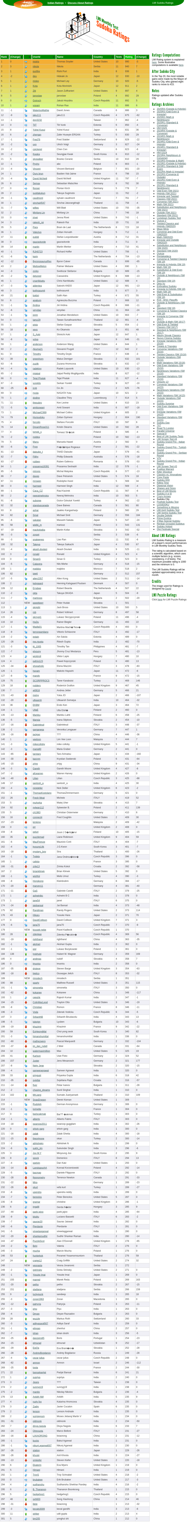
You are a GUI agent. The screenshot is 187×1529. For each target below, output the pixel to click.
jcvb (35, 388)
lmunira (36, 963)
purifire (36, 71)
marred (36, 1279)
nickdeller (38, 788)
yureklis (37, 383)
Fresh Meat (39, 797)
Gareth (36, 768)
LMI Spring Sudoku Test (169, 512)
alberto (36, 1119)
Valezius (37, 232)
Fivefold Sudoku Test (167, 502)
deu (35, 76)
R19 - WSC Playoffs (167, 300)
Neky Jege (38, 1065)
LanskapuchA (40, 1167)
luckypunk (38, 1294)
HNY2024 (162, 152)
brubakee (37, 1479)
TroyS (36, 1474)
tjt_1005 (37, 646)
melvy (36, 695)
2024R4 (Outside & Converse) (167, 132)
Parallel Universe (166, 431)
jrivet (35, 217)
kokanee (37, 992)
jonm (35, 315)
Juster (36, 1060)
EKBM (36, 705)
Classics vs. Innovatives (169, 474)
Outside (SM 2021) (166, 212)
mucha (36, 1250)
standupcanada (41, 505)
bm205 (36, 1518)
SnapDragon (39, 1099)
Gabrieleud (38, 724)
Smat (35, 515)
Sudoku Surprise (165, 403)
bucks (36, 1440)
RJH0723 (37, 251)
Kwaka (36, 154)
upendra (37, 1192)
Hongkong (38, 881)
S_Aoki (36, 334)
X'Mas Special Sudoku (168, 521)
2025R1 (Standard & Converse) (167, 124)
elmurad (37, 1343)
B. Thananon (39, 1489)
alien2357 (38, 578)
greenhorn (38, 358)
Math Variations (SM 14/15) (171, 395)
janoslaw (37, 95)
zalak (35, 1133)
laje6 (35, 573)
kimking (37, 822)
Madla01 (37, 627)
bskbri (36, 295)
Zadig (36, 1406)
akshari (36, 944)
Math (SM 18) (164, 291)
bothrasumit (39, 290)
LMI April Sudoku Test (168, 510)
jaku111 (37, 115)
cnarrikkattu (39, 281)
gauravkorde (39, 242)
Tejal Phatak (39, 378)
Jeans (36, 1382)
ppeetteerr (38, 603)
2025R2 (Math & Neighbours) (165, 118)
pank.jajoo (38, 1211)
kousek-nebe (39, 929)
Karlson (37, 1056)
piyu (35, 1309)
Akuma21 (38, 349)
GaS (35, 890)
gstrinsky (37, 1270)
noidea (36, 437)
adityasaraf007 (40, 1323)
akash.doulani (40, 549)
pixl (34, 949)
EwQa (36, 1348)
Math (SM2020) (165, 237)
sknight (36, 607)
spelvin (36, 1163)
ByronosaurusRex (42, 261)
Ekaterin (37, 1465)
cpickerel (37, 149)
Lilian (35, 778)
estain (36, 636)
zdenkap (37, 934)
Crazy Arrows (164, 496)
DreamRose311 (41, 427)
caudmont (38, 198)
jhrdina (36, 305)
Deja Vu (161, 283)
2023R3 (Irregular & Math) (170, 160)
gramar (36, 1202)
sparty (36, 982)
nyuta (35, 393)
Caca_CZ (38, 490)
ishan (35, 1333)
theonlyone (38, 1138)
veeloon (37, 739)
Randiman (38, 910)
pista (35, 324)
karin (35, 256)
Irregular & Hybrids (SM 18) (171, 289)
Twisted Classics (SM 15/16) (171, 354)
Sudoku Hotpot (164, 526)
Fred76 (36, 139)
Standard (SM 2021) (167, 215)
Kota (35, 86)
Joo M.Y (37, 1153)
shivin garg (38, 1128)
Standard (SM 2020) (167, 251)
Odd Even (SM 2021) (168, 190)
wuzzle (36, 1318)
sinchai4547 (39, 203)
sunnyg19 (38, 1387)
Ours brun (38, 173)
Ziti (34, 90)
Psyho (36, 164)
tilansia (36, 719)
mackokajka (39, 529)
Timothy (37, 354)
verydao (37, 310)
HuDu (36, 622)
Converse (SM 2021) (167, 201)
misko (36, 81)
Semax (36, 183)
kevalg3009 (39, 1509)
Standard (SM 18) (166, 308)
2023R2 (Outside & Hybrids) (171, 163)
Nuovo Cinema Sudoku (169, 338)
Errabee (37, 588)
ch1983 (36, 812)
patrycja (37, 1304)
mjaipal (36, 373)
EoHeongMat (39, 1031)
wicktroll (37, 656)
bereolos (37, 1197)
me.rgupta (38, 641)
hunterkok (38, 1255)
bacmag (37, 1172)
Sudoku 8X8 (163, 480)
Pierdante (38, 1226)
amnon (36, 1362)
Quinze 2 (161, 220)
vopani (36, 105)
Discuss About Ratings (80, 3)
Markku (36, 715)
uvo (34, 144)
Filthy (35, 456)
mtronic (36, 471)
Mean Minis (163, 229)
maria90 (37, 749)
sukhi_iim (37, 1148)
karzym (36, 758)
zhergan (37, 134)
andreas (37, 958)
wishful (36, 876)
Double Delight (164, 515)
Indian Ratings (56, 3)
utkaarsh (37, 700)
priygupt (37, 1075)
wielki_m (37, 525)
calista (36, 861)
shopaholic (38, 666)
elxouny (37, 651)
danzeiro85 (38, 1338)
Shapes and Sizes (166, 488)
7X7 (159, 425)
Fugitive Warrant (165, 469)
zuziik (36, 363)
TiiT (35, 125)
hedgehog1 (38, 1494)
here (154, 62)
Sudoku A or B (164, 493)
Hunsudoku (39, 417)
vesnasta (37, 1265)
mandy (36, 675)
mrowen (37, 481)
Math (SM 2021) (165, 204)
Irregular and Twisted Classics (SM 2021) (168, 197)
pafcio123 (38, 661)
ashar (36, 510)
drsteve (36, 968)
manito (36, 1392)
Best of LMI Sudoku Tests (170, 436)
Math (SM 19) (164, 267)
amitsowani (38, 407)
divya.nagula (39, 1426)
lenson (36, 1411)
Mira (35, 1182)
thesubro (37, 402)
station (36, 1450)
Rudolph (37, 1104)
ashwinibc (38, 895)
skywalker (38, 159)
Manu (36, 442)
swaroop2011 (40, 1124)
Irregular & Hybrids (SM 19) (171, 264)
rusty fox (37, 1401)
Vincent (37, 168)
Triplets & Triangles (167, 346)
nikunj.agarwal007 (42, 1445)
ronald (36, 554)
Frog (35, 446)
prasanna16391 (41, 466)
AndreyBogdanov (42, 1353)
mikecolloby (39, 744)
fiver (35, 1085)
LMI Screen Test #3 (167, 466)
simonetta (38, 987)
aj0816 (36, 690)
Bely (35, 1246)
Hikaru (36, 915)
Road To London (165, 428)
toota (35, 1367)
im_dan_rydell (40, 1046)
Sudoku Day (163, 422)
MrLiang (37, 1095)
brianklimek (39, 871)
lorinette (37, 1109)
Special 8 (161, 433)
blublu (36, 1216)
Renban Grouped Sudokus (170, 523)
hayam (36, 671)
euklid (36, 237)
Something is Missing (168, 507)
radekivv (37, 368)
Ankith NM (38, 1396)
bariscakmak (39, 1114)
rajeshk (36, 997)
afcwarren (38, 773)
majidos (37, 568)
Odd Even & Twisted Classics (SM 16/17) (167, 326)
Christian (37, 1007)
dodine (36, 397)
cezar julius (38, 1357)
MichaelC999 (39, 412)
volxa (35, 339)
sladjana (37, 1289)
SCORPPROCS (41, 680)
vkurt (35, 1187)
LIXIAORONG (40, 1435)
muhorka (37, 802)
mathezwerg (39, 1041)
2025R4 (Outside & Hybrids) (171, 109)
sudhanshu (38, 1484)
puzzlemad (38, 837)
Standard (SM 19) (166, 281)
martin (36, 246)
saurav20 (37, 1221)
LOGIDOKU (163, 504)
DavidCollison (40, 920)
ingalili (36, 1206)
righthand (37, 939)
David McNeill (40, 178)
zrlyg (35, 763)
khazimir (37, 1026)
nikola (36, 66)
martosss (37, 598)
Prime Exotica (164, 518)
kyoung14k (38, 846)
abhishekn (38, 1143)
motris (36, 61)
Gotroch (37, 100)
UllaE (35, 710)
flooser (36, 188)
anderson (37, 344)
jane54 (36, 900)
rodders (37, 685)
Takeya (36, 544)
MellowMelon (39, 266)
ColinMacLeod (40, 1002)
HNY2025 (162, 128)
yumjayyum (39, 1416)
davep (36, 476)
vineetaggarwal (41, 1231)
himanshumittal (41, 1036)
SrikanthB (38, 1017)
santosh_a (38, 783)
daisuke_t (38, 451)
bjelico (36, 973)
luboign (36, 1021)
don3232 (37, 120)
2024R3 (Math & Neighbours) (165, 137)
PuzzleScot (38, 1241)
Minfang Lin (39, 212)
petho (36, 1284)
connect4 (37, 817)
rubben (36, 461)
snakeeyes (38, 539)
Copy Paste (163, 477)
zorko (35, 271)
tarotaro (37, 754)
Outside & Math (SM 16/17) (171, 321)
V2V (159, 458)
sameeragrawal (41, 1070)
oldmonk (37, 1421)
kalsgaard (38, 583)
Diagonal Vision (165, 485)
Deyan (36, 1313)
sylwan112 (38, 807)
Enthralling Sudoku (166, 286)
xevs (35, 329)
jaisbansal (38, 905)
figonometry (39, 1177)
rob (34, 612)
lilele (35, 1504)
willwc (36, 207)
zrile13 (36, 866)
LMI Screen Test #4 (167, 439)
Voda (35, 1012)
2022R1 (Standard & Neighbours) (167, 186)
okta (35, 593)
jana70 (36, 925)
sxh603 (36, 1499)
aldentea (37, 285)
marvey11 (38, 886)
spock (36, 1158)
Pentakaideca (164, 256)
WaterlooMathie (41, 110)
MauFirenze (39, 842)
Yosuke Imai (39, 1274)
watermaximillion (41, 1051)
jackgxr (36, 734)
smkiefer (37, 1460)
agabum (37, 300)
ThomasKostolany (42, 793)
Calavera (37, 564)
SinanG (37, 559)
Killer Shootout (164, 472)
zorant (36, 534)
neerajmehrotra (41, 495)
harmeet (37, 486)
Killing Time (163, 482)
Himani (36, 1470)
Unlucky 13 (162, 381)
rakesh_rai (38, 222)
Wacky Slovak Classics (169, 335)
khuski (36, 1455)
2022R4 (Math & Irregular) (170, 171)
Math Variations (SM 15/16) (171, 362)
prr (34, 827)
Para (35, 227)
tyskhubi (37, 954)
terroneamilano (40, 632)
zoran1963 (38, 1299)
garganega (38, 729)
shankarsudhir (40, 1236)
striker (36, 1513)
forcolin (36, 422)
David (168, 588)
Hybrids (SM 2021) (166, 193)
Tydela (36, 856)
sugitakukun (39, 193)
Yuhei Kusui (39, 129)
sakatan (37, 520)
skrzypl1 (37, 617)
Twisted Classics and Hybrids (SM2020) (168, 225)
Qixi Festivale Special (168, 529)
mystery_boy (39, 851)
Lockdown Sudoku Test (169, 218)
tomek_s (37, 432)
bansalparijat (39, 1372)
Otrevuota (38, 1431)
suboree (37, 500)
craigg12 (37, 1260)
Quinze (160, 253)
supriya (36, 1377)
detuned (37, 276)
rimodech (37, 978)
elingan (36, 1328)
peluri (35, 832)
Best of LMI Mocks (166, 491)
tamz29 (36, 320)
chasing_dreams (41, 1090)
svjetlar (36, 1080)
